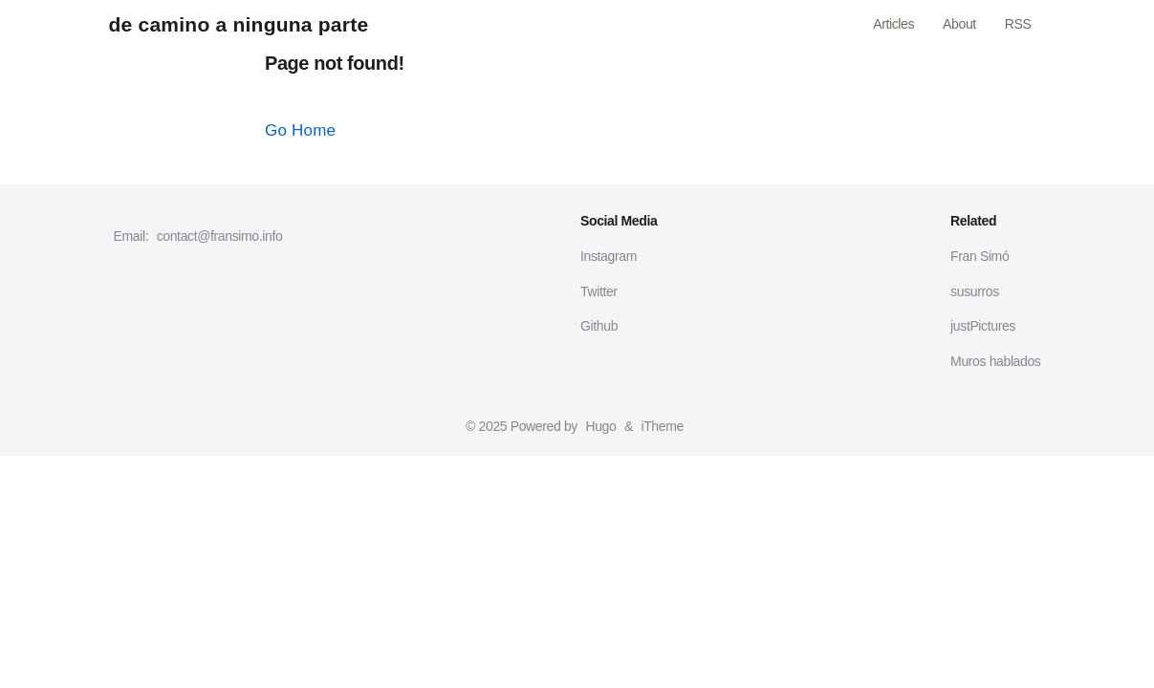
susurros (974, 291)
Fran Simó (979, 256)
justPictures (982, 325)
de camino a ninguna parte (239, 24)
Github (599, 325)
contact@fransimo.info (220, 236)
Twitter (599, 291)
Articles (893, 24)
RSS (1018, 24)
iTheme (662, 426)
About (959, 24)
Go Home (300, 130)
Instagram (608, 256)
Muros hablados (995, 361)
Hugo (600, 426)
